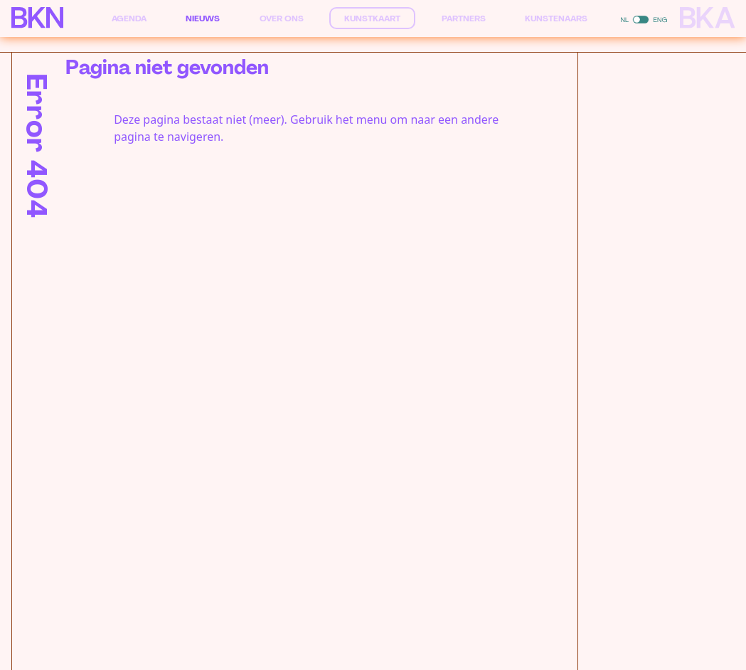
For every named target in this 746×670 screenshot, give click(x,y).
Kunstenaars (556, 18)
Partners (464, 18)
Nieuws (203, 18)
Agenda (129, 18)
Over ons (282, 18)
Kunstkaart (372, 18)
